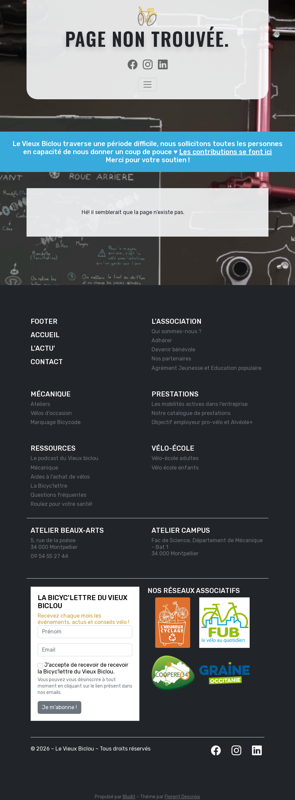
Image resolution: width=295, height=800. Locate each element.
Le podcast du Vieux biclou (64, 458)
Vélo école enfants (175, 467)
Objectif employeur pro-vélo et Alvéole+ (202, 422)
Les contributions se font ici (225, 152)
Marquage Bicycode (56, 422)
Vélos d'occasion (51, 413)
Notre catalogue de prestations (191, 413)
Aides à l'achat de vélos (60, 477)
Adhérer (162, 340)
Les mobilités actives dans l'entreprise (200, 404)
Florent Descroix (182, 797)
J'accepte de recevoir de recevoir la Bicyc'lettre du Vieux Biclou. (83, 668)
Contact (47, 362)
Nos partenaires (171, 358)
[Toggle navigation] (147, 84)
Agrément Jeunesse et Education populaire (206, 368)
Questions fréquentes (58, 495)
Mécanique (44, 467)
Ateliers (40, 404)
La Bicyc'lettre (49, 486)
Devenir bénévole (173, 349)
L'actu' (43, 348)
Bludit (129, 797)
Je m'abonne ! (59, 707)
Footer (44, 321)
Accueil (45, 335)
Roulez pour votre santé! (61, 504)
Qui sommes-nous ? (177, 331)
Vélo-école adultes (175, 458)
